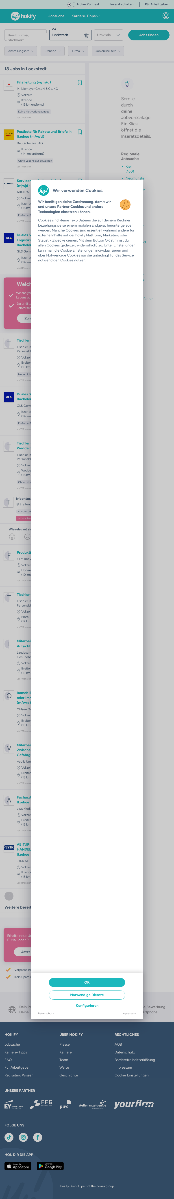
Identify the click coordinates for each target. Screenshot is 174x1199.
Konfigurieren (87, 1005)
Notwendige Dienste (87, 995)
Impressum (129, 1013)
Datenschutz (46, 1013)
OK (87, 982)
